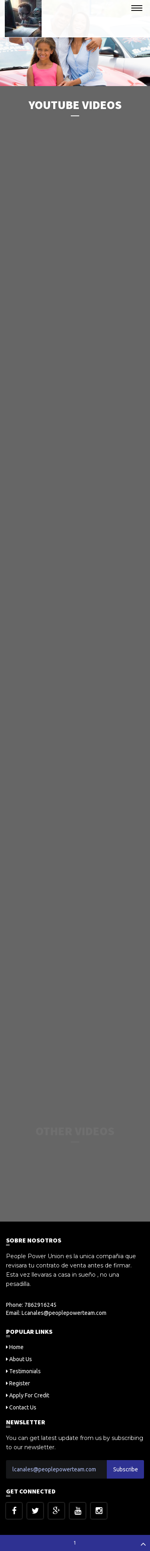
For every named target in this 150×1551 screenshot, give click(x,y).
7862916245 (40, 1305)
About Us (20, 1359)
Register (19, 1383)
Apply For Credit (29, 1395)
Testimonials (25, 1371)
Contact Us (22, 1407)
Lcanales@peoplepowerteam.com (64, 1313)
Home (16, 1347)
